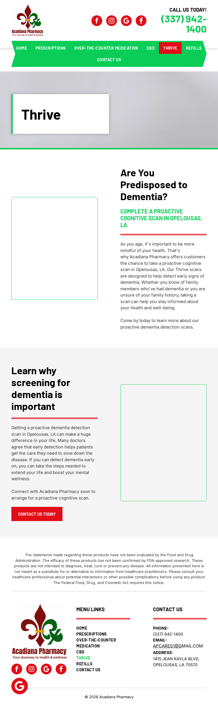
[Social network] (141, 21)
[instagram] (111, 21)
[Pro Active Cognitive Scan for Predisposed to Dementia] (54, 248)
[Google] (126, 21)
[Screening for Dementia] (163, 442)
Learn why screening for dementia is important (40, 388)
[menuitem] (21, 48)
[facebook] (96, 21)
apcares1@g (167, 646)
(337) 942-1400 (184, 23)
